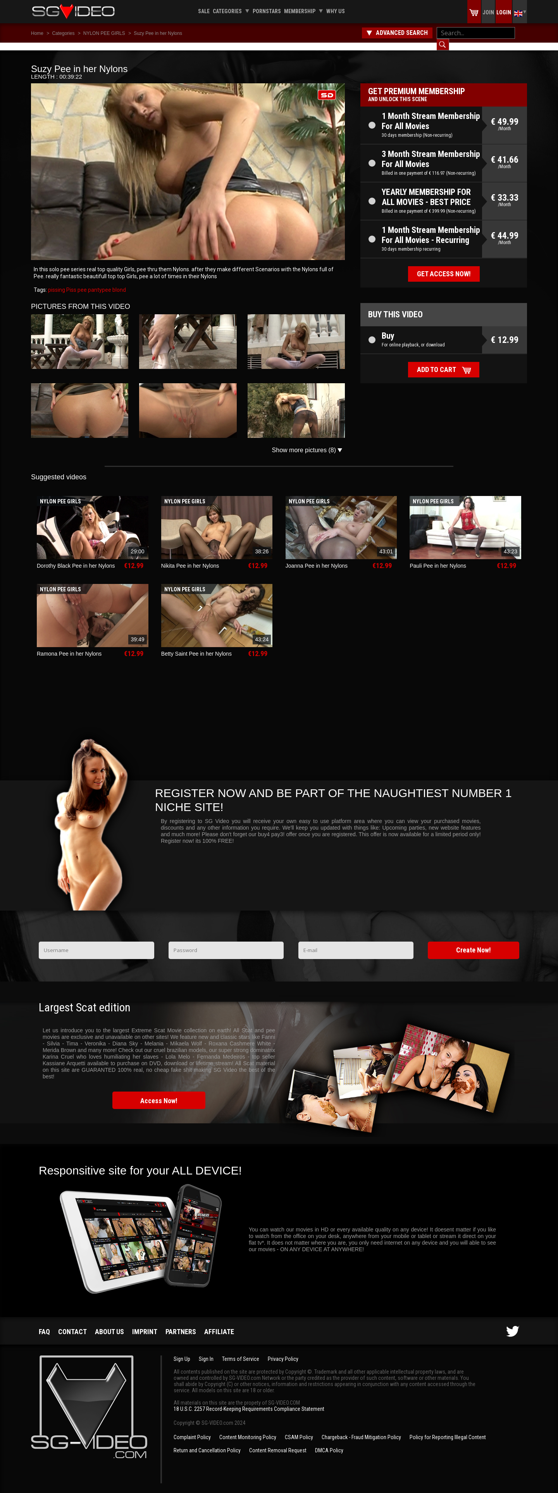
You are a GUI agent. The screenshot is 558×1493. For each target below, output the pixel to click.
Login (503, 12)
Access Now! (158, 1093)
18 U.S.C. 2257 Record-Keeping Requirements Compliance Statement (249, 1401)
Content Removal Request (278, 1443)
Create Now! (473, 942)
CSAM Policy (299, 1429)
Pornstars (267, 11)
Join (488, 12)
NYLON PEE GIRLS (104, 33)
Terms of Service (240, 1351)
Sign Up (182, 1351)
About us (109, 1324)
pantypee (99, 282)
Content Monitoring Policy (247, 1429)
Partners (180, 1324)
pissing (56, 282)
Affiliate (219, 1324)
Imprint (144, 1324)
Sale (204, 11)
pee (81, 282)
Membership (299, 11)
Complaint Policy (192, 1429)
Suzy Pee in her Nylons (158, 33)
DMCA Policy (329, 1443)
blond (118, 282)
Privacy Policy (283, 1351)
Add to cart (436, 362)
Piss (70, 282)
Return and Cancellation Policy (207, 1443)
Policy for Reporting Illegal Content (448, 1429)
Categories (227, 11)
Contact (72, 1324)
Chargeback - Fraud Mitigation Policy (361, 1429)
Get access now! (444, 266)
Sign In (206, 1351)
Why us (335, 11)
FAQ (44, 1324)
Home (37, 33)
